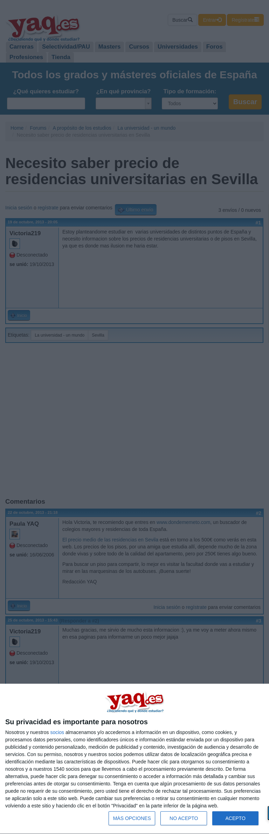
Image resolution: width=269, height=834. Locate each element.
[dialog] (134, 759)
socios (57, 732)
